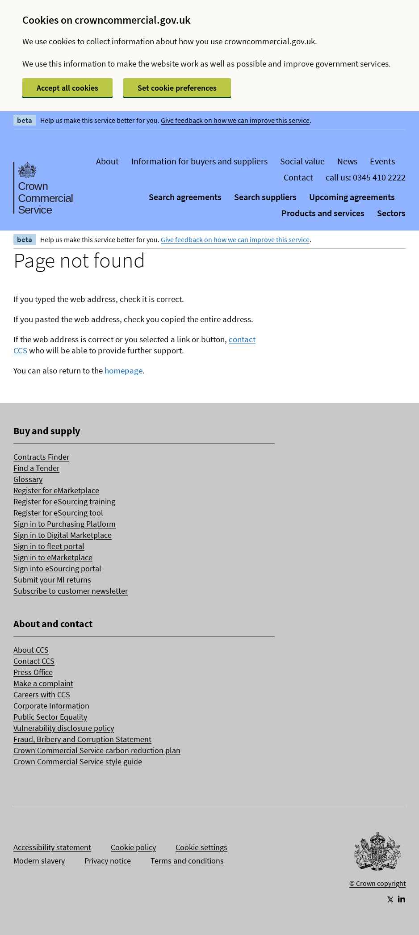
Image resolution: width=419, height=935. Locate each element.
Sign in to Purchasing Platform (64, 524)
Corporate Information (51, 705)
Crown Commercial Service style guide (77, 761)
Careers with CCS (41, 694)
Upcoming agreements (352, 196)
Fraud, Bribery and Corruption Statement (82, 739)
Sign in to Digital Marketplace (62, 535)
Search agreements (185, 196)
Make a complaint (43, 683)
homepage (123, 370)
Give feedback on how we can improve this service (235, 120)
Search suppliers (265, 196)
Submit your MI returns (52, 579)
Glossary (27, 479)
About (107, 161)
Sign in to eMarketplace (52, 557)
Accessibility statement (52, 847)
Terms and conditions (187, 860)
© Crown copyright (377, 883)
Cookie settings (201, 847)
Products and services (323, 212)
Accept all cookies (67, 88)
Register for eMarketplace (56, 490)
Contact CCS (33, 661)
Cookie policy (133, 847)
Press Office (33, 672)
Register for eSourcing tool (58, 512)
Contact (298, 177)
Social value (302, 161)
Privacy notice (107, 860)
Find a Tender (36, 468)
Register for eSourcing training (64, 501)
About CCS (31, 650)
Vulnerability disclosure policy (63, 728)
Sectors (391, 212)
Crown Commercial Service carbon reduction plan (96, 750)
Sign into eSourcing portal (57, 568)
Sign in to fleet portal (48, 546)
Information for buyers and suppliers (199, 161)
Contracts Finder (41, 457)
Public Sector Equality (50, 717)
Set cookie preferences (177, 88)
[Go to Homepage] (377, 854)
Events (382, 161)
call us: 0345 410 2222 (366, 177)
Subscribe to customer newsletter (70, 591)
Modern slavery (39, 860)
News (347, 161)
